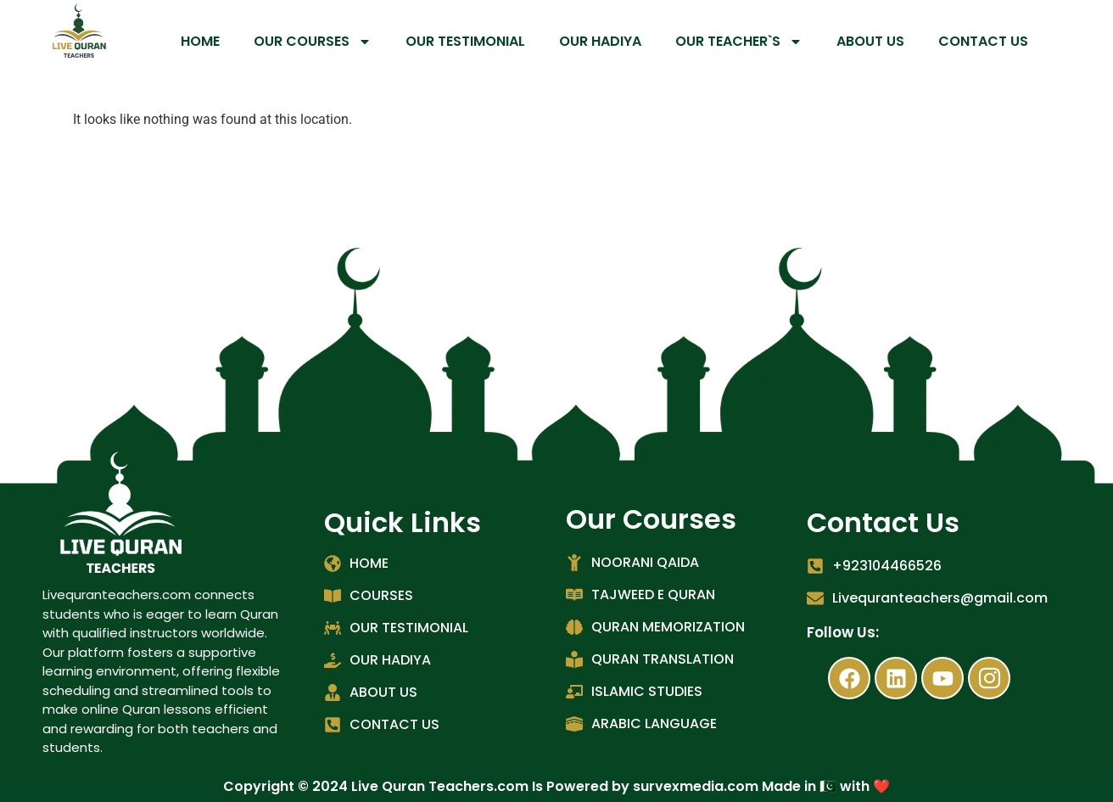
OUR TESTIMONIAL (465, 41)
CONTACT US (983, 41)
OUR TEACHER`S (739, 41)
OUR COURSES (313, 41)
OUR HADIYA (600, 41)
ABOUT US (870, 41)
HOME (200, 41)
